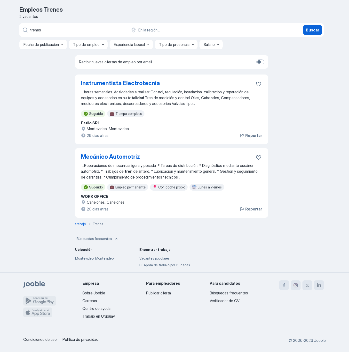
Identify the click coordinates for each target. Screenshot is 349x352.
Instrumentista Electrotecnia (120, 83)
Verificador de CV (224, 300)
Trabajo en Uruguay (98, 316)
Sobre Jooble (93, 293)
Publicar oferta (158, 293)
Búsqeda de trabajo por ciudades (164, 265)
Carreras (89, 300)
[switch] (260, 62)
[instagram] (296, 285)
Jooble (320, 340)
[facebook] (284, 285)
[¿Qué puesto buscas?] (72, 30)
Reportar (250, 135)
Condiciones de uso (40, 339)
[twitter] (307, 285)
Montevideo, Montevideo (94, 258)
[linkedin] (319, 285)
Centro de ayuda (96, 308)
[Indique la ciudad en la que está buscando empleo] (181, 30)
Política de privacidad (80, 339)
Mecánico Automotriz (110, 156)
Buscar (312, 30)
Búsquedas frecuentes (98, 238)
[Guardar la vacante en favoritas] (259, 84)
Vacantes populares (154, 258)
